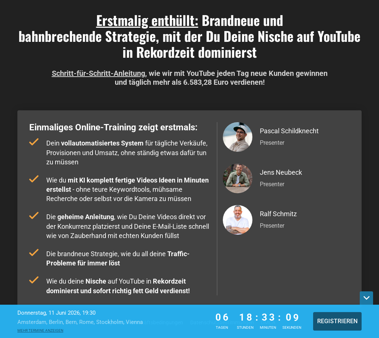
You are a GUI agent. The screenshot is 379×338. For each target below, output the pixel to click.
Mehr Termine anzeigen (40, 330)
